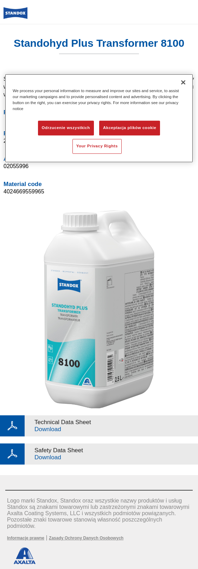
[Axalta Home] (15, 16)
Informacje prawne (25, 538)
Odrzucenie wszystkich (66, 128)
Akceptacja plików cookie (129, 128)
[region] (99, 118)
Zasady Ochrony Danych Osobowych (86, 538)
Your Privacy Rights (97, 146)
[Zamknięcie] (183, 82)
